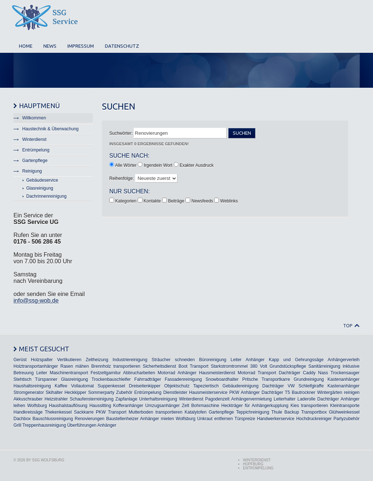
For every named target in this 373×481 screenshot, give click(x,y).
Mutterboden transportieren (155, 412)
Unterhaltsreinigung (158, 399)
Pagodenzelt (217, 399)
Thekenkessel (58, 412)
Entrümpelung (147, 392)
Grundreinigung (309, 379)
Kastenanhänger (343, 379)
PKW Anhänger (244, 392)
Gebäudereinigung (241, 386)
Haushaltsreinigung (32, 386)
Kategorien (126, 201)
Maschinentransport (69, 372)
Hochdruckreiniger (313, 418)
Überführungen (81, 425)
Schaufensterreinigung (92, 399)
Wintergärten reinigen (338, 392)
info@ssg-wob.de (36, 300)
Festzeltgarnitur (106, 372)
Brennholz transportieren (115, 366)
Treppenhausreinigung (44, 425)
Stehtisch (22, 379)
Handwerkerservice (276, 418)
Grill (17, 425)
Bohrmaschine (205, 405)
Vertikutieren (69, 359)
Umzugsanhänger (162, 405)
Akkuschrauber (28, 399)
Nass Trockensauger (339, 372)
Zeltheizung (97, 359)
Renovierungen (89, 418)
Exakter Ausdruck (196, 165)
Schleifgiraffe (310, 386)
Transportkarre (276, 379)
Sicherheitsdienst (159, 366)
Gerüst (20, 359)
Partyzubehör (347, 418)
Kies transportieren (309, 405)
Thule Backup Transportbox (299, 412)
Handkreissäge (28, 412)
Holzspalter (42, 359)
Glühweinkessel (344, 412)
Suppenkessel (111, 386)
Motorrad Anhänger (177, 372)
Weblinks (229, 201)
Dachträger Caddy (297, 372)
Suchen (242, 133)
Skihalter (54, 392)
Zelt (185, 405)
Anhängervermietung (251, 399)
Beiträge (176, 201)
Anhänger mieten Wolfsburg (168, 418)
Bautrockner (303, 392)
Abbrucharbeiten (139, 372)
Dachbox (22, 418)
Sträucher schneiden (173, 359)
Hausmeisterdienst (217, 372)
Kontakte (153, 201)
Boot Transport (193, 366)
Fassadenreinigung (183, 379)
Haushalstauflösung (68, 405)
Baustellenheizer (122, 418)
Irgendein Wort (158, 165)
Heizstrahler (56, 399)
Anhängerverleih (344, 359)
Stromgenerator (28, 392)
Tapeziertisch (206, 386)
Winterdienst (191, 399)
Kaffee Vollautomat (74, 386)
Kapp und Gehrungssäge (296, 359)
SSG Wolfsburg (48, 460)
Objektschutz (176, 386)
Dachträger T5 (276, 392)
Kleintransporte (345, 405)
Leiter (236, 359)
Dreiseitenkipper (145, 386)
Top (347, 325)
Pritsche (250, 379)
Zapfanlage (126, 399)
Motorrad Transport (257, 372)
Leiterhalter (284, 399)
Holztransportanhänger (35, 366)
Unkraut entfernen (215, 418)
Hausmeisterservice (208, 392)
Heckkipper (75, 392)
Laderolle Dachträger (318, 399)
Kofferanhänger (128, 405)
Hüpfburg (253, 464)
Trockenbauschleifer (111, 379)
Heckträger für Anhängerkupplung (254, 405)
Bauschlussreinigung (52, 418)
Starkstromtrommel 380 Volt (239, 366)
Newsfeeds (203, 201)
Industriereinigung (130, 359)
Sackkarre (84, 412)
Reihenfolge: (122, 178)
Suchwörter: (121, 133)
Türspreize (245, 418)
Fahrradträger (147, 379)
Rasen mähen (74, 366)
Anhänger (255, 359)
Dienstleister (175, 392)
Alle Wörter (126, 165)
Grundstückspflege (288, 366)
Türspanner (46, 379)
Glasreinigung (74, 379)
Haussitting (100, 405)
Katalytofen (196, 412)
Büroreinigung (213, 359)
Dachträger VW (278, 386)
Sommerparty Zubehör (110, 392)
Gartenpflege (221, 412)
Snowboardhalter (222, 379)
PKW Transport (111, 412)
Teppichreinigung (252, 412)
